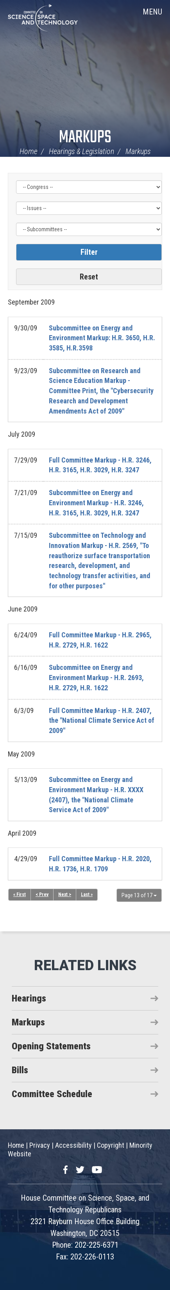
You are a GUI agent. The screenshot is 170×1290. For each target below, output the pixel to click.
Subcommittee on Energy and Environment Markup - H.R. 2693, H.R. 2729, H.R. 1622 (96, 677)
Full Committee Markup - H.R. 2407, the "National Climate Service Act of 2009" (101, 720)
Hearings (29, 998)
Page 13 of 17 (139, 895)
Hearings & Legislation (81, 151)
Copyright (110, 1145)
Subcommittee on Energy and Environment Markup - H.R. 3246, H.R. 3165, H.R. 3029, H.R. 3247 (96, 502)
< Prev (42, 894)
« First (19, 894)
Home (29, 151)
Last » (87, 894)
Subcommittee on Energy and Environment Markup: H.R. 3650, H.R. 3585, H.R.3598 (102, 338)
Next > (64, 894)
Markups (85, 137)
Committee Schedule (52, 1094)
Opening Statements (51, 1046)
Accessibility (73, 1145)
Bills (20, 1070)
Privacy (39, 1145)
